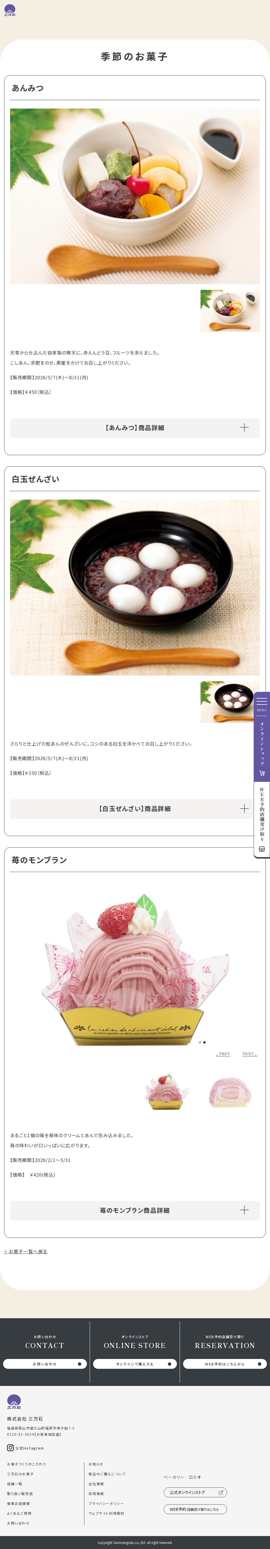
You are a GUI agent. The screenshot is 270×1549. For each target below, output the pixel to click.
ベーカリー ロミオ (182, 1477)
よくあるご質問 (19, 1513)
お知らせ (96, 1464)
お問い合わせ (45, 1363)
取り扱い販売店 (20, 1493)
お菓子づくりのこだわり (26, 1464)
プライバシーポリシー (106, 1503)
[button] (200, 1042)
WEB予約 (194, 1509)
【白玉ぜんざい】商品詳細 (174, 808)
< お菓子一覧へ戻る (26, 1251)
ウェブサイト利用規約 (106, 1513)
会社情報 (96, 1483)
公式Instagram (29, 1448)
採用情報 (96, 1493)
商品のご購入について (107, 1473)
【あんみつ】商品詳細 (177, 427)
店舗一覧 (14, 1483)
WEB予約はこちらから (225, 1363)
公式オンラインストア (187, 1492)
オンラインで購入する (135, 1363)
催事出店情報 (18, 1503)
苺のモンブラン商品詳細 (174, 1209)
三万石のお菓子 (20, 1473)
